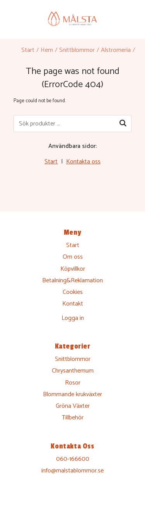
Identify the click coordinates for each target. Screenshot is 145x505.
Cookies (73, 292)
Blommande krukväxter (72, 394)
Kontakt (72, 304)
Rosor (72, 383)
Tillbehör (73, 417)
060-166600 (72, 459)
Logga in (72, 318)
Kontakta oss (83, 161)
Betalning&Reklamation (72, 280)
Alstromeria (116, 50)
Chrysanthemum (73, 371)
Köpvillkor (72, 269)
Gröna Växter (73, 406)
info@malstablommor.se (72, 470)
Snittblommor (77, 50)
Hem (47, 50)
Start (27, 50)
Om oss (73, 257)
